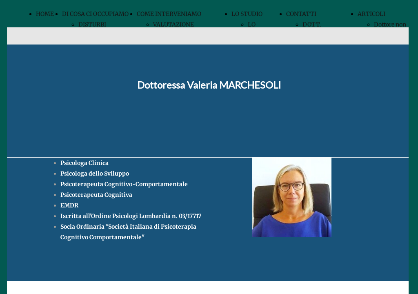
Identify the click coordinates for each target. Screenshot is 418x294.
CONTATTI (301, 14)
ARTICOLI (371, 14)
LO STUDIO (246, 14)
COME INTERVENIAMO (169, 14)
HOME (45, 14)
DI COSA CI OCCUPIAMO (95, 14)
